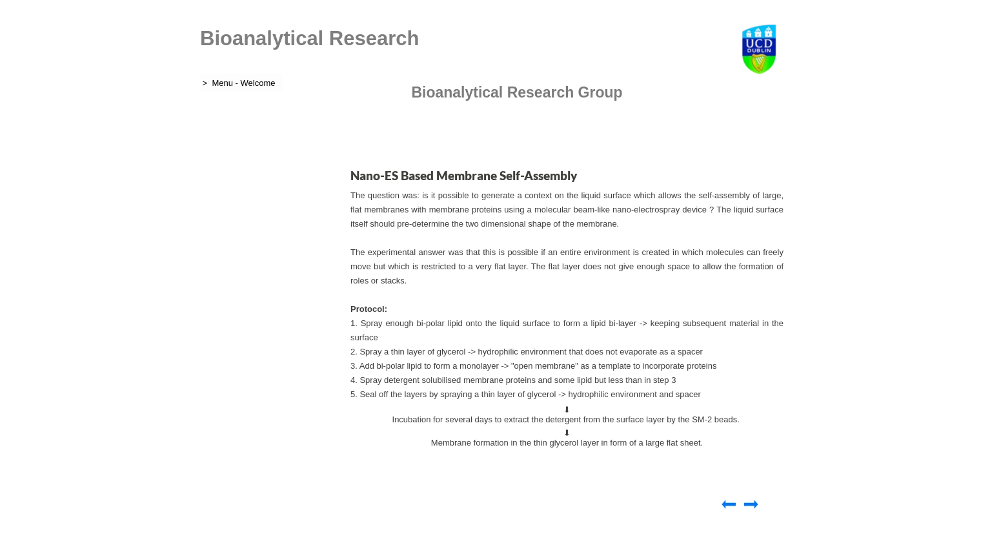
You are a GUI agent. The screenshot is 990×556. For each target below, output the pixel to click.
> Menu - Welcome (237, 83)
